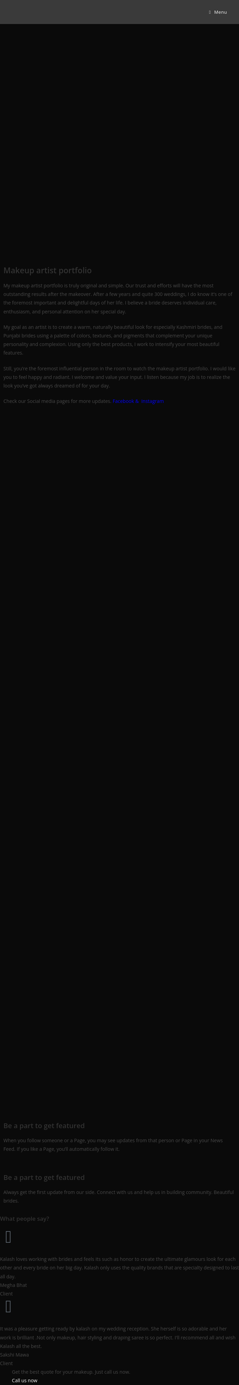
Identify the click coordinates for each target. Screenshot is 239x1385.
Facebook (123, 401)
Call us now (24, 1380)
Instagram (152, 401)
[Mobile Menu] (218, 12)
